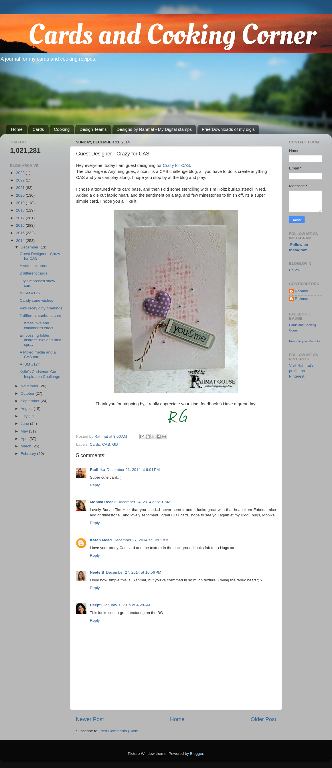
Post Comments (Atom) (120, 731)
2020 (21, 195)
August (27, 408)
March (26, 446)
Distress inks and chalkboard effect (37, 325)
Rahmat (301, 291)
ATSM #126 (30, 293)
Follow (294, 270)
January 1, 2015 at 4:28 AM (126, 605)
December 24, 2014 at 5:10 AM (143, 502)
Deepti (96, 605)
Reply (95, 485)
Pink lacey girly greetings (41, 308)
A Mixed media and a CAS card (38, 354)
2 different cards (34, 273)
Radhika (97, 469)
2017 (21, 218)
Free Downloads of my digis (228, 129)
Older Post (263, 719)
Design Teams (93, 129)
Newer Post (90, 719)
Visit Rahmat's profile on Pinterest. (301, 370)
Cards (38, 129)
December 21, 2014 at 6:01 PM (133, 469)
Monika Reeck (103, 502)
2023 (21, 173)
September (31, 401)
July (25, 416)
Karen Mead (101, 540)
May (25, 431)
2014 (21, 240)
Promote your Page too (305, 341)
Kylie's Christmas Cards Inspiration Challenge (40, 374)
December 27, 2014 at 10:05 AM (141, 540)
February (29, 453)
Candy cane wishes (36, 300)
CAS (106, 444)
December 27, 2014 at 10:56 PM (133, 572)
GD (115, 444)
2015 (21, 233)
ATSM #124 (30, 364)
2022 (21, 180)
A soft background (35, 266)
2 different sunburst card (40, 315)
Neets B (97, 572)
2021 (21, 187)
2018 (21, 210)
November (30, 386)
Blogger (196, 753)
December (30, 247)
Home (17, 129)
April (25, 439)
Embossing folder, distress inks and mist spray (40, 340)
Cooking (62, 129)
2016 (21, 225)
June (25, 423)
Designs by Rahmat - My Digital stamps (154, 129)
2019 (21, 203)
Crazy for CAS (176, 165)
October (28, 393)
